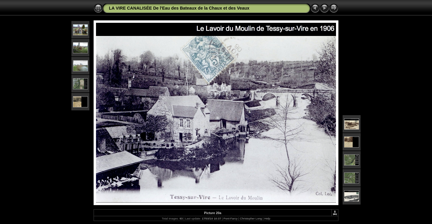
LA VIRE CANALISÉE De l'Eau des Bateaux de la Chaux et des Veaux (179, 8)
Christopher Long (251, 218)
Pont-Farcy (231, 218)
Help (267, 218)
